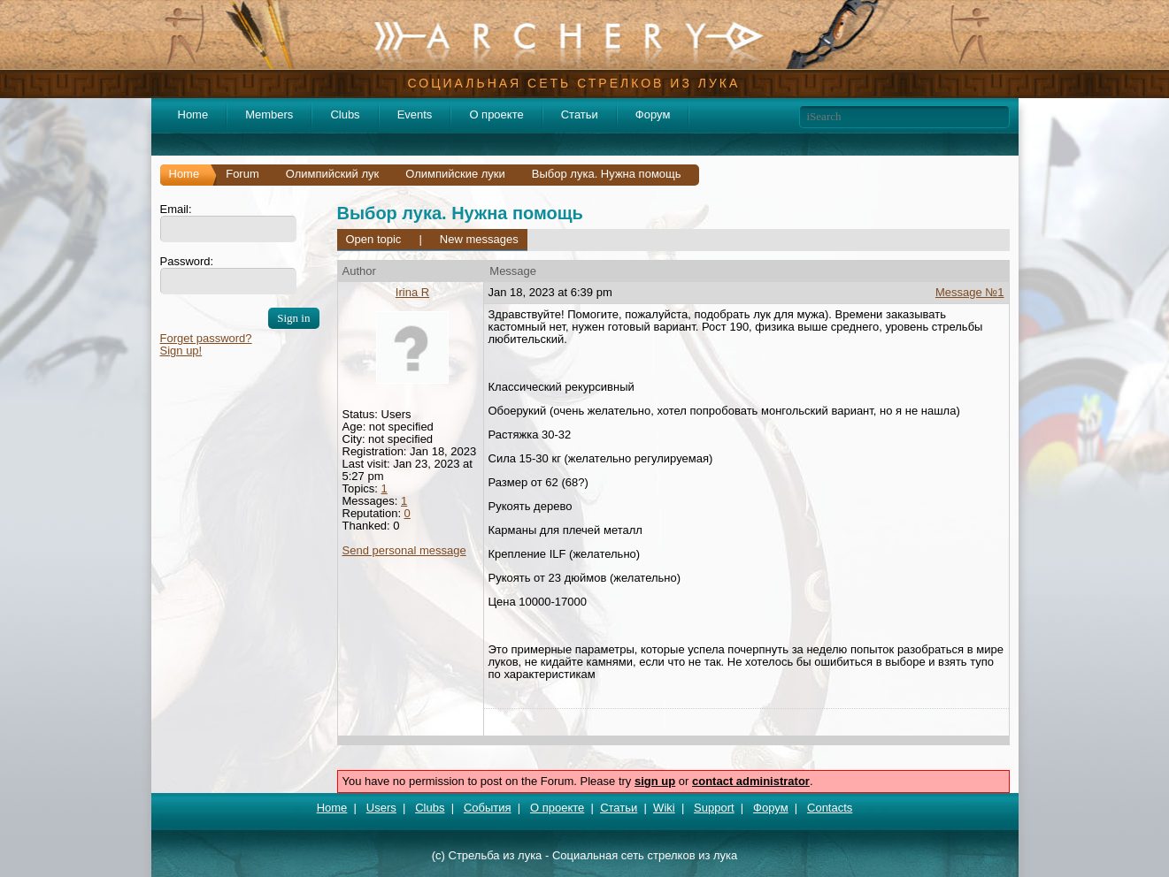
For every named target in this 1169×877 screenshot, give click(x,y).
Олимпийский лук (332, 173)
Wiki (664, 807)
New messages (479, 239)
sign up (654, 781)
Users (381, 807)
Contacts (829, 807)
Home (193, 114)
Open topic (374, 239)
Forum (242, 173)
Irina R (412, 292)
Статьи (579, 114)
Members (269, 114)
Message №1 (969, 292)
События (487, 807)
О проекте (496, 114)
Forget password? (206, 338)
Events (415, 114)
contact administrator (751, 781)
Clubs (344, 114)
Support (714, 807)
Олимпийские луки (455, 173)
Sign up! (181, 350)
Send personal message (404, 550)
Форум (653, 114)
